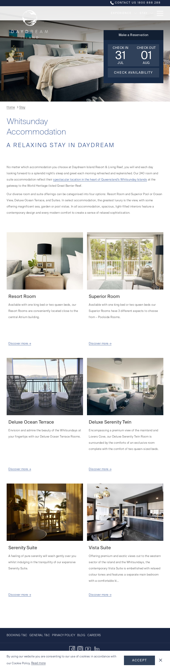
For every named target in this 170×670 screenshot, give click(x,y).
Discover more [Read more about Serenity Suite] (18, 594)
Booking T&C (17, 635)
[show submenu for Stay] (130, 13)
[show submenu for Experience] (114, 13)
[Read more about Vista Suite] (125, 512)
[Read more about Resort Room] (45, 261)
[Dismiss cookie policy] (160, 660)
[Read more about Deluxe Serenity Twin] (125, 386)
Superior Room (104, 297)
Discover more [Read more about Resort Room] (18, 343)
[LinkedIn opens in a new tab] (97, 649)
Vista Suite (100, 548)
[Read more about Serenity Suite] (45, 512)
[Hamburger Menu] (158, 13)
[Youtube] (88, 649)
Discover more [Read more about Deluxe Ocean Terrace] (18, 469)
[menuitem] (17, 635)
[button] (120, 55)
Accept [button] (139, 660)
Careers (94, 635)
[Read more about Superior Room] (125, 261)
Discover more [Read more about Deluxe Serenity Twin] (98, 469)
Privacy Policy (63, 635)
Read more (38, 663)
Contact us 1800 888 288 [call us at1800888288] (135, 3)
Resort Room (22, 297)
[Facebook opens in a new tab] (72, 649)
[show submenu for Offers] (151, 13)
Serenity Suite (22, 548)
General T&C (39, 635)
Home (11, 107)
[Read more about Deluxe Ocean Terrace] (45, 386)
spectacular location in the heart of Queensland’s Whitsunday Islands (100, 179)
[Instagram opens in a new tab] (80, 649)
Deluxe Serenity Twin (110, 422)
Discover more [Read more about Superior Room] (98, 343)
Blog (81, 635)
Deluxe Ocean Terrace (31, 422)
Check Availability (133, 72)
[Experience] (100, 13)
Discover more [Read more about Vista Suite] (98, 594)
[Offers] (141, 13)
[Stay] (122, 13)
